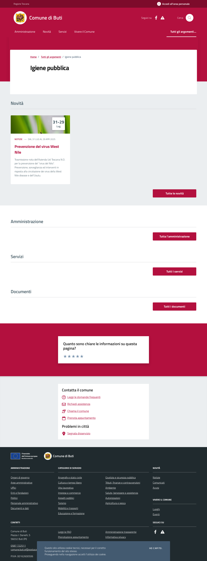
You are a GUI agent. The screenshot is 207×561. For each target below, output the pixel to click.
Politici (14, 498)
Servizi (63, 31)
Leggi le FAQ (64, 532)
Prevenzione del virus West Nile (37, 149)
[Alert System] (161, 18)
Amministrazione (25, 31)
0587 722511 (18, 546)
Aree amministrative (21, 483)
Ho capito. (155, 548)
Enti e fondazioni (19, 493)
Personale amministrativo (24, 503)
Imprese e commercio (69, 493)
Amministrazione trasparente (120, 532)
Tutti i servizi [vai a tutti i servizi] (174, 271)
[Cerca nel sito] (189, 18)
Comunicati (159, 483)
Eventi (156, 514)
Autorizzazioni (112, 498)
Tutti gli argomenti (51, 57)
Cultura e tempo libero (70, 483)
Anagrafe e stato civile (70, 477)
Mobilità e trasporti (68, 508)
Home (33, 57)
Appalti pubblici (66, 498)
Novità (47, 31)
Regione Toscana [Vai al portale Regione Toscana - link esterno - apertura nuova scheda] (21, 3)
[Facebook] (155, 18)
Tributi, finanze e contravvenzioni (122, 483)
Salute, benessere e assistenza (121, 493)
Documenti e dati (20, 508)
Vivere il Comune (84, 31)
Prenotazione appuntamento (73, 537)
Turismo (62, 503)
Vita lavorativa (65, 488)
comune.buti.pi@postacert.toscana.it (30, 549)
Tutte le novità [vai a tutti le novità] (175, 193)
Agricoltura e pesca (115, 503)
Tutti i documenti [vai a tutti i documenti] (174, 306)
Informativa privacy (115, 537)
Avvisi (156, 488)
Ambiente (110, 488)
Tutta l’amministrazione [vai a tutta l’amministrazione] (174, 236)
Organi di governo (20, 477)
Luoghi (156, 509)
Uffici (13, 488)
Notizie (18, 139)
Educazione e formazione (71, 513)
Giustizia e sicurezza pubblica (120, 477)
